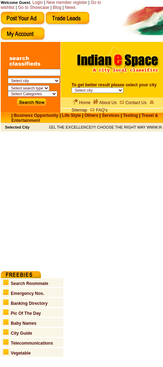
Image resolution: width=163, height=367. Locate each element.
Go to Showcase (33, 7)
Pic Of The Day (22, 313)
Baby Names (20, 323)
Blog (57, 7)
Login (37, 2)
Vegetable (17, 353)
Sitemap (79, 110)
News (70, 7)
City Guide (17, 333)
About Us (107, 102)
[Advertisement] (66, 198)
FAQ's (101, 110)
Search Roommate (25, 283)
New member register (66, 2)
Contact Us (135, 102)
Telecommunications (28, 343)
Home (84, 102)
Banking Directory (25, 303)
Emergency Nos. (23, 293)
